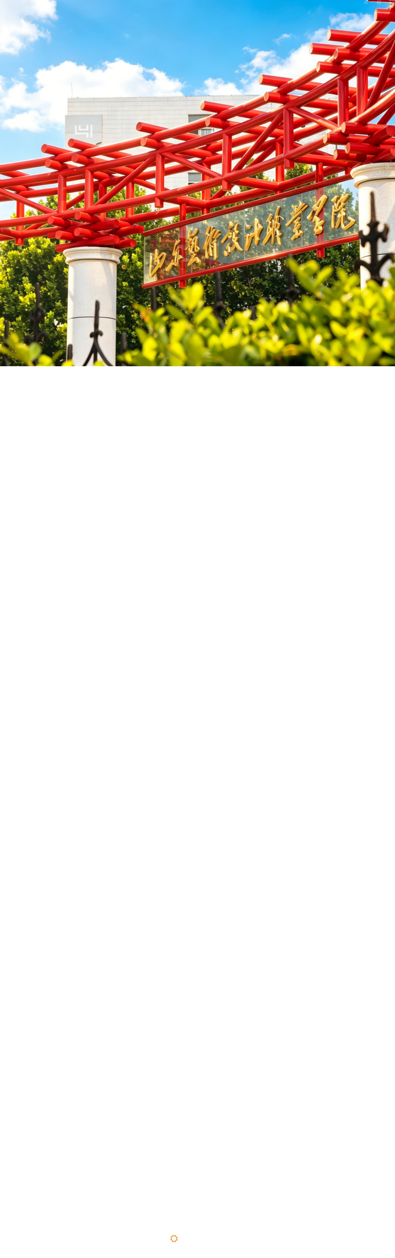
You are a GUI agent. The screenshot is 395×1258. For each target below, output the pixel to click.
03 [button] (198, 1243)
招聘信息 (341, 11)
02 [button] (185, 1238)
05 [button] (220, 1239)
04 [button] (209, 1238)
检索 (364, 10)
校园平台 (314, 11)
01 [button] (174, 1238)
